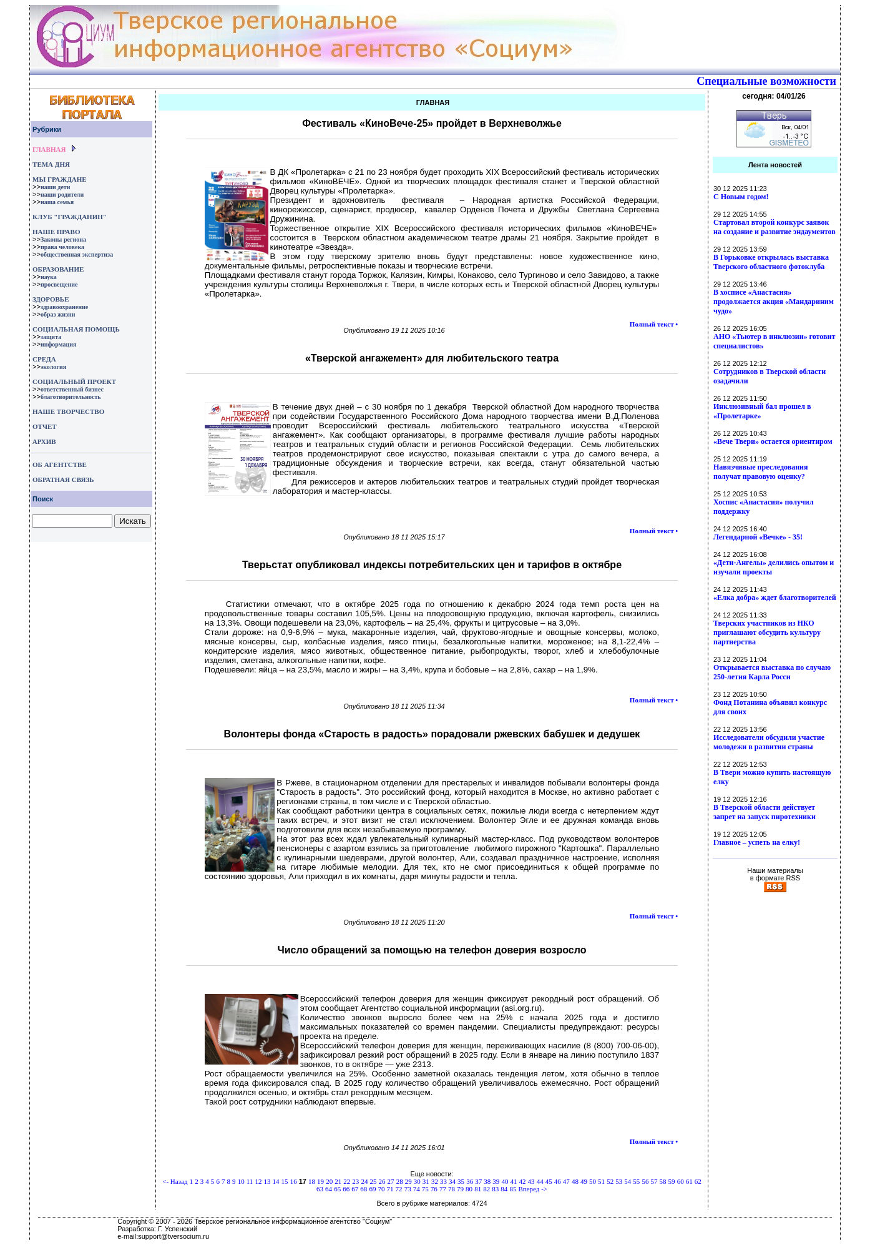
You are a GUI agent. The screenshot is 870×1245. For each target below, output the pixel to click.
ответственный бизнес (72, 389)
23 (355, 1181)
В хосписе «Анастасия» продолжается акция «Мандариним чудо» (773, 301)
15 (284, 1181)
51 (601, 1181)
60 (680, 1181)
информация (59, 344)
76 (434, 1189)
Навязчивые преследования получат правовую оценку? (760, 472)
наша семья (57, 202)
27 (391, 1181)
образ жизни (58, 314)
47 (566, 1181)
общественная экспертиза (77, 254)
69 (372, 1189)
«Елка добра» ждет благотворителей (774, 597)
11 (250, 1181)
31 (426, 1181)
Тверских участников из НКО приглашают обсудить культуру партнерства (767, 632)
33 (443, 1181)
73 (407, 1189)
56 (645, 1181)
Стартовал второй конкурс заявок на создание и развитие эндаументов (774, 227)
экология (53, 366)
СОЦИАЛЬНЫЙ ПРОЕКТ (74, 381)
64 (328, 1189)
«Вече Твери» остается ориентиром (773, 441)
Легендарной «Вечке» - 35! (758, 537)
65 (337, 1189)
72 (399, 1189)
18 (311, 1181)
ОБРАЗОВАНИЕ (58, 269)
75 (425, 1189)
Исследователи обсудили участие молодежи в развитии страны (768, 742)
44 (540, 1181)
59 (671, 1181)
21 (338, 1181)
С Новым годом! (741, 196)
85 (512, 1189)
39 (495, 1181)
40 (504, 1181)
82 (486, 1189)
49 (583, 1181)
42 (522, 1181)
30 (417, 1181)
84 (504, 1189)
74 (416, 1189)
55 (636, 1181)
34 (452, 1181)
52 (610, 1181)
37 (478, 1181)
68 (363, 1189)
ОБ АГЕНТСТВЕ (59, 464)
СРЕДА (44, 359)
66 (346, 1189)
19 (320, 1181)
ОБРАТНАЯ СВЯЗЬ (63, 479)
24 (364, 1181)
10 (241, 1181)
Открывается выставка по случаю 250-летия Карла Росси (772, 672)
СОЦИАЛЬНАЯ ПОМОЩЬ (76, 329)
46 (557, 1181)
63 (319, 1189)
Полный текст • (654, 324)
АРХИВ (43, 441)
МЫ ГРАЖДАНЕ (59, 179)
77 (442, 1189)
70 (381, 1189)
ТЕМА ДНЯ (51, 164)
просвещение (59, 284)
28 (399, 1181)
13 (266, 1181)
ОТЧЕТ (44, 426)
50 (592, 1181)
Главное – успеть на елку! (756, 842)
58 (663, 1181)
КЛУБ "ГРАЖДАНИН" (69, 216)
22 (346, 1181)
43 (531, 1181)
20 (329, 1181)
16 (293, 1181)
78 (451, 1189)
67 (354, 1189)
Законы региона (63, 239)
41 (513, 1181)
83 (495, 1189)
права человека (62, 247)
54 (627, 1181)
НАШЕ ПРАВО (56, 231)
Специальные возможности (766, 81)
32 (434, 1181)
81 (477, 1189)
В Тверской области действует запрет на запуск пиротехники (764, 812)
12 (258, 1181)
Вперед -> (532, 1189)
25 (372, 1181)
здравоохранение (64, 306)
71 (390, 1189)
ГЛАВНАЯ (49, 149)
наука (49, 276)
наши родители (62, 194)
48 (575, 1181)
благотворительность (71, 396)
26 (382, 1181)
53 (618, 1181)
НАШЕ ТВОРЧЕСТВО (68, 411)
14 (276, 1181)
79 (460, 1189)
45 (548, 1181)
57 (653, 1181)
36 (469, 1181)
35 (460, 1181)
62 (698, 1181)
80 (469, 1189)
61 (689, 1181)
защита (51, 336)
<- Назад (174, 1181)
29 (408, 1181)
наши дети (56, 187)
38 (487, 1181)
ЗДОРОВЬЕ (50, 299)
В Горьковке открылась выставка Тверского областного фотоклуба (771, 262)
